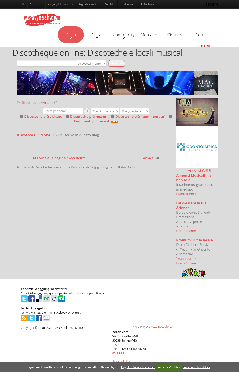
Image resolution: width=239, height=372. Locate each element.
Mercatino (150, 35)
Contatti (203, 35)
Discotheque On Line (37, 102)
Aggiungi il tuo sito (60, 4)
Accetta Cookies (169, 367)
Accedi (129, 4)
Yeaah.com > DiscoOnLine (186, 261)
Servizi (110, 4)
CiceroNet (176, 35)
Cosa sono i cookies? (196, 367)
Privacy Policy (121, 361)
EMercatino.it (186, 194)
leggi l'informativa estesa (138, 367)
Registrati (147, 4)
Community (123, 35)
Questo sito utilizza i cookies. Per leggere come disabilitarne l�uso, (74, 367)
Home (212, 4)
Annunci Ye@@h (201, 170)
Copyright (27, 328)
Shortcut (36, 4)
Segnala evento (89, 4)
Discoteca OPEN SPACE (35, 135)
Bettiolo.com (186, 231)
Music (97, 35)
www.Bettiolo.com (162, 327)
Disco (71, 35)
